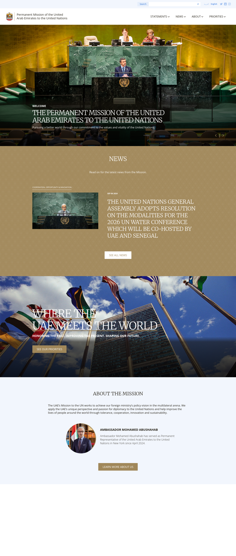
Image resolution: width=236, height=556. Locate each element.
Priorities (216, 16)
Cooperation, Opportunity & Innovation (51, 187)
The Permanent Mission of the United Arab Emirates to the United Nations (98, 116)
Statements (159, 16)
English (214, 4)
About (196, 16)
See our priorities (49, 349)
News (179, 16)
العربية (206, 4)
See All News (118, 255)
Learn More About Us (118, 467)
